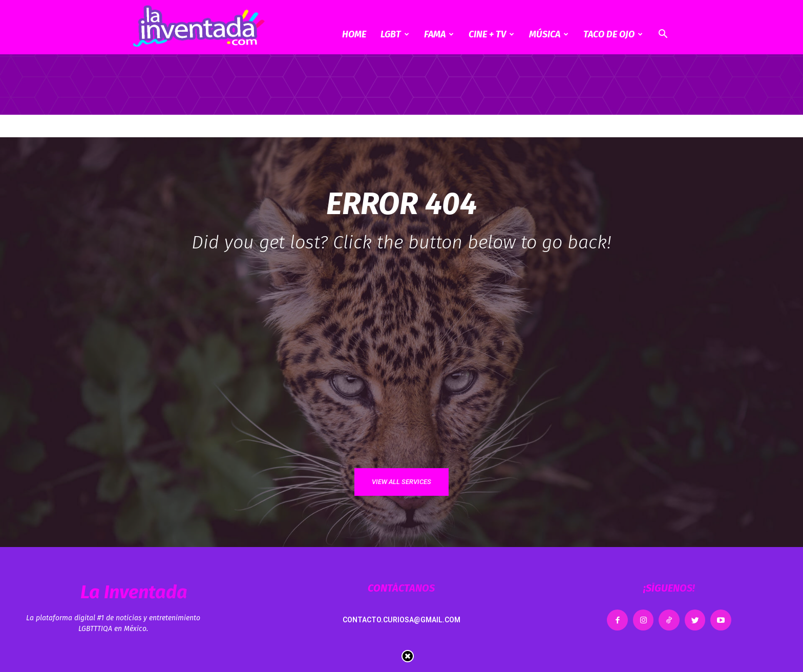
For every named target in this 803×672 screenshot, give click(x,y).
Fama (439, 34)
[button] (662, 35)
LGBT (395, 34)
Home (354, 34)
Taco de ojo (613, 34)
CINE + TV (491, 34)
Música (548, 34)
